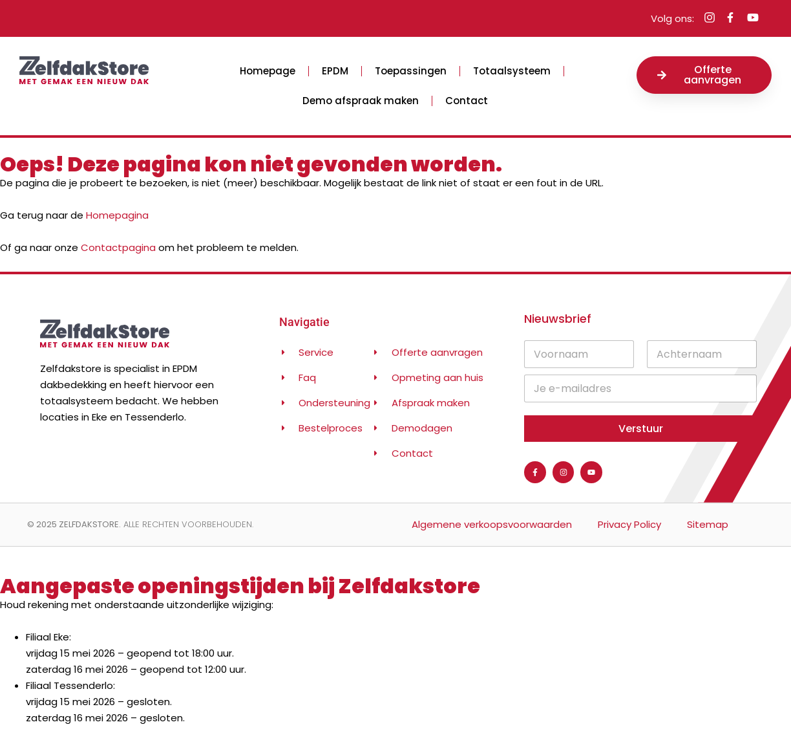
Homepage (267, 71)
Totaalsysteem (512, 71)
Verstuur (640, 428)
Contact (466, 100)
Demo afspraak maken (360, 100)
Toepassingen (411, 71)
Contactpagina (118, 247)
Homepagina (117, 215)
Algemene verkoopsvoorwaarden (492, 524)
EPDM (335, 71)
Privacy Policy (629, 524)
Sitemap (707, 524)
